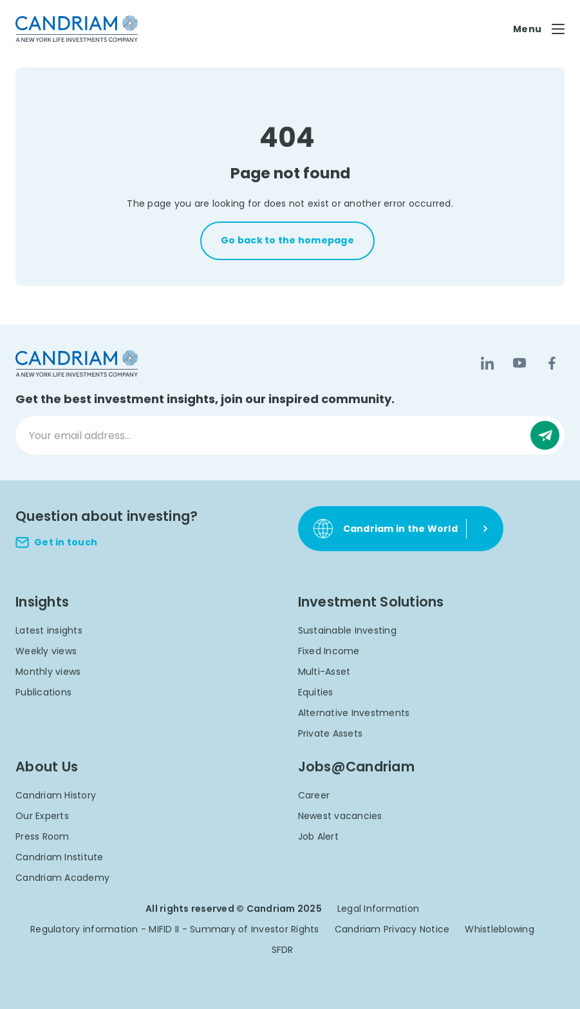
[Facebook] (552, 363)
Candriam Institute (59, 857)
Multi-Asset (324, 671)
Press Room (42, 836)
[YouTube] (519, 363)
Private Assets (330, 733)
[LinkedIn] (487, 363)
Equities (315, 692)
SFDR (283, 949)
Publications (43, 692)
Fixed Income (329, 651)
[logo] (76, 28)
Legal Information (378, 908)
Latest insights (48, 630)
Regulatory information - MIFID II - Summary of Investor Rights (174, 929)
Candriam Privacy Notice (392, 929)
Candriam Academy (62, 877)
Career (314, 795)
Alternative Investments (354, 712)
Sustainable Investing (347, 630)
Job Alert (318, 836)
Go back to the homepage (287, 240)
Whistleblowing (499, 929)
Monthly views (47, 671)
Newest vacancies (340, 815)
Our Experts (42, 815)
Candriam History (55, 795)
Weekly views (46, 651)
